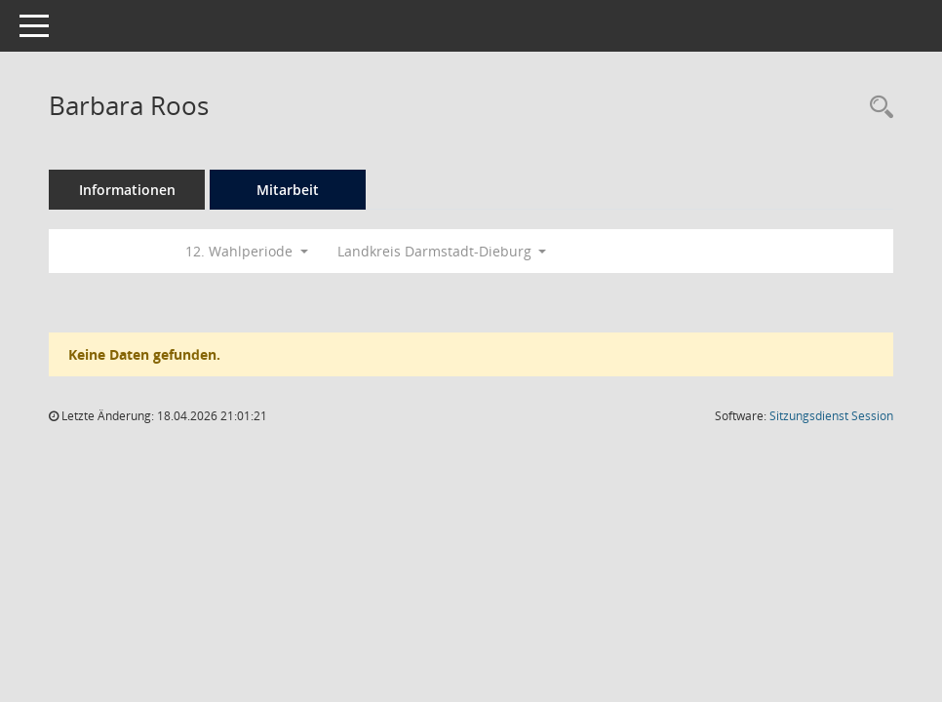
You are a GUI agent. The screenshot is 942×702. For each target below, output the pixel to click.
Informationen (127, 189)
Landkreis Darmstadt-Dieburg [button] (442, 251)
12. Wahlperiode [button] (246, 251)
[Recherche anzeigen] (876, 108)
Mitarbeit (287, 189)
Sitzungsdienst (831, 416)
